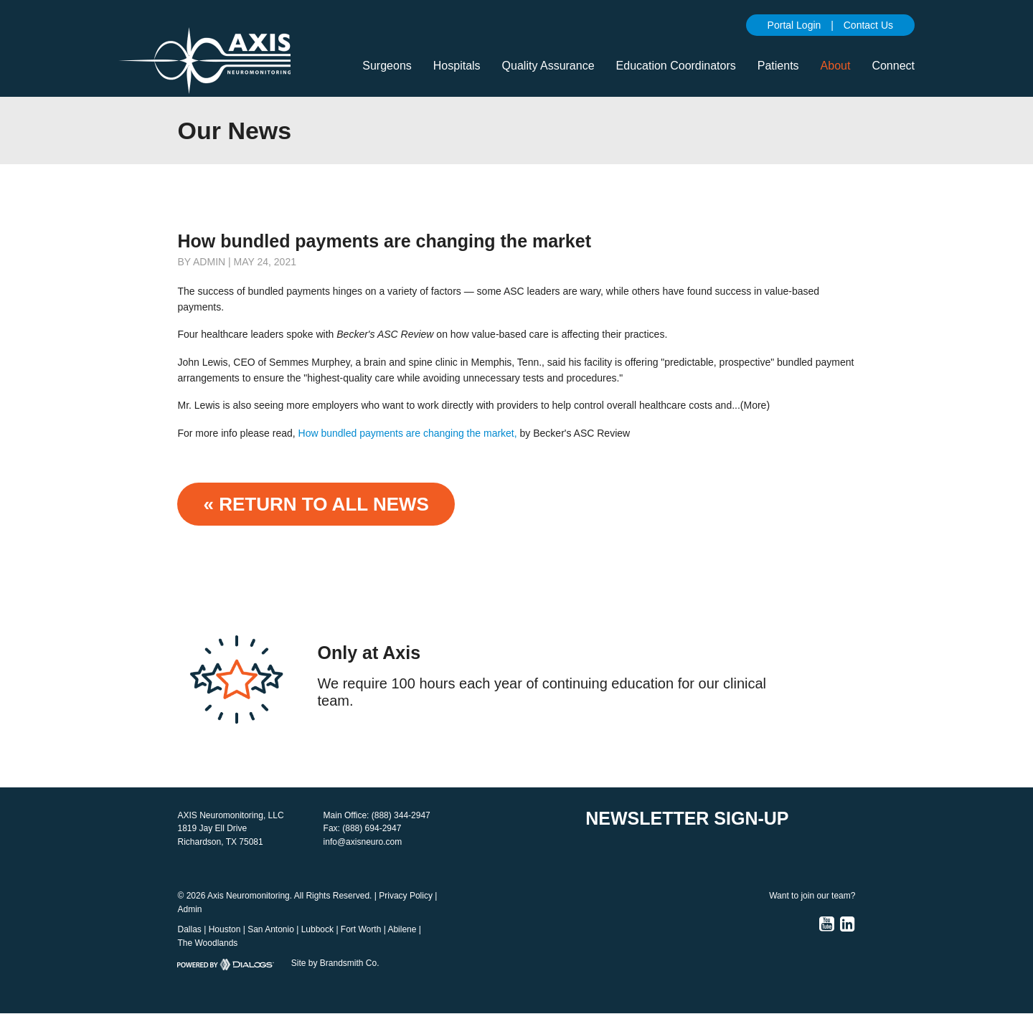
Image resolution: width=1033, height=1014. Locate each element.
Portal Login (794, 25)
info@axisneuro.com (363, 842)
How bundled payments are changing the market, (407, 433)
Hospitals (457, 66)
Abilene (401, 929)
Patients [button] (778, 66)
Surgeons (387, 66)
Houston (225, 929)
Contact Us (868, 25)
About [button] (836, 66)
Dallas (189, 929)
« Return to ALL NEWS (315, 504)
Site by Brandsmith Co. (335, 963)
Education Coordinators (676, 66)
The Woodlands (207, 943)
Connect (893, 66)
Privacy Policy (406, 896)
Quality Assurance (548, 66)
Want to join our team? (812, 896)
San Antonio (270, 929)
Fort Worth (361, 929)
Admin (189, 909)
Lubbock (317, 929)
